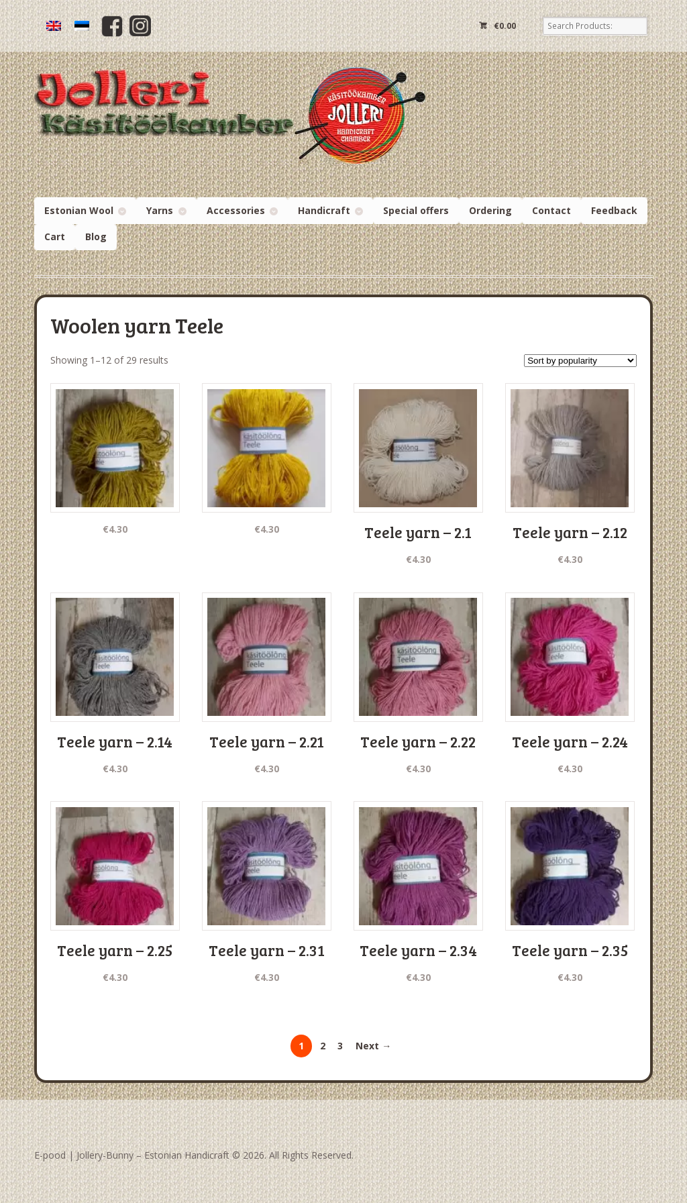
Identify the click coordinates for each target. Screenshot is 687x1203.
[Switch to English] (54, 26)
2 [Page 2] (322, 1045)
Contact (551, 210)
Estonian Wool (78, 210)
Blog (96, 236)
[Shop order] (580, 360)
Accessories (236, 210)
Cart (54, 236)
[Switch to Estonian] (82, 26)
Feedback (614, 210)
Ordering (490, 210)
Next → (373, 1045)
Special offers (416, 210)
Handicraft (324, 210)
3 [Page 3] (340, 1045)
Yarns (159, 210)
